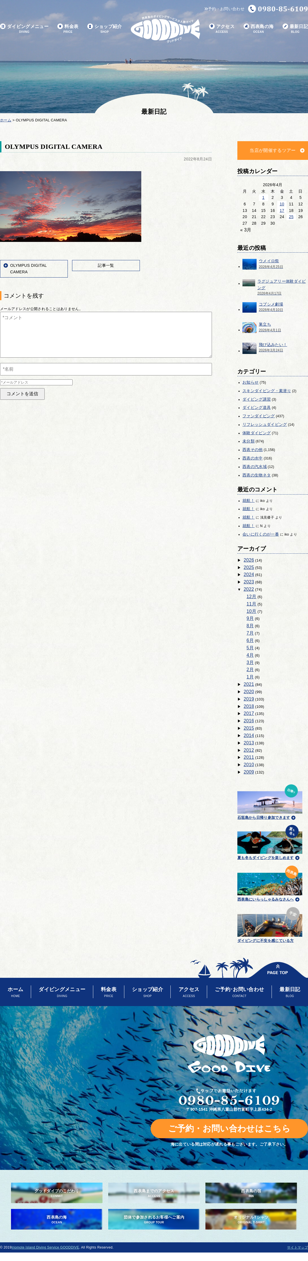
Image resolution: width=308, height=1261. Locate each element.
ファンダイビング (258, 416)
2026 (249, 560)
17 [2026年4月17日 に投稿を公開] (282, 210)
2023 (249, 581)
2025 (249, 567)
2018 (249, 706)
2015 (249, 728)
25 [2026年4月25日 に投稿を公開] (291, 216)
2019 (249, 699)
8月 (250, 625)
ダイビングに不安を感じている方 (269, 924)
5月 (250, 647)
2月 (250, 669)
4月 (250, 655)
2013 (249, 742)
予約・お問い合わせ (224, 9)
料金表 (67, 29)
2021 (249, 684)
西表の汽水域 (254, 466)
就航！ (248, 500)
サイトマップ (297, 1247)
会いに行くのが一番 (260, 534)
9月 (250, 618)
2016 (249, 720)
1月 (250, 676)
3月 (250, 662)
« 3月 (245, 229)
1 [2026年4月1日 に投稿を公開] (263, 197)
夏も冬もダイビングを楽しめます (269, 841)
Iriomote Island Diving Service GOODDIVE (45, 1247)
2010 (249, 764)
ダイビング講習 (256, 399)
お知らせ (250, 382)
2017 (249, 713)
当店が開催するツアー (273, 150)
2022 (249, 589)
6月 (250, 640)
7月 (250, 633)
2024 (249, 574)
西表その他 (252, 449)
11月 (252, 604)
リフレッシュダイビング (264, 424)
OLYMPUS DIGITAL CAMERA (28, 268)
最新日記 (295, 29)
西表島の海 (259, 29)
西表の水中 (252, 458)
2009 (249, 772)
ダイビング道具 (256, 407)
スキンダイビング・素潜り (266, 390)
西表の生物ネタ (256, 475)
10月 (252, 611)
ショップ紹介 (104, 29)
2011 (249, 757)
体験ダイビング (256, 433)
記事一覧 (106, 265)
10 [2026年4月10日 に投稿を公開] (282, 204)
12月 (252, 596)
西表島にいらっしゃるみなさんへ (269, 882)
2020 (249, 691)
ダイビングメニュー (24, 29)
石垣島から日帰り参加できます (269, 801)
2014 (249, 735)
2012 (249, 750)
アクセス (222, 29)
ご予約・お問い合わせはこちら (229, 1128)
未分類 (248, 441)
